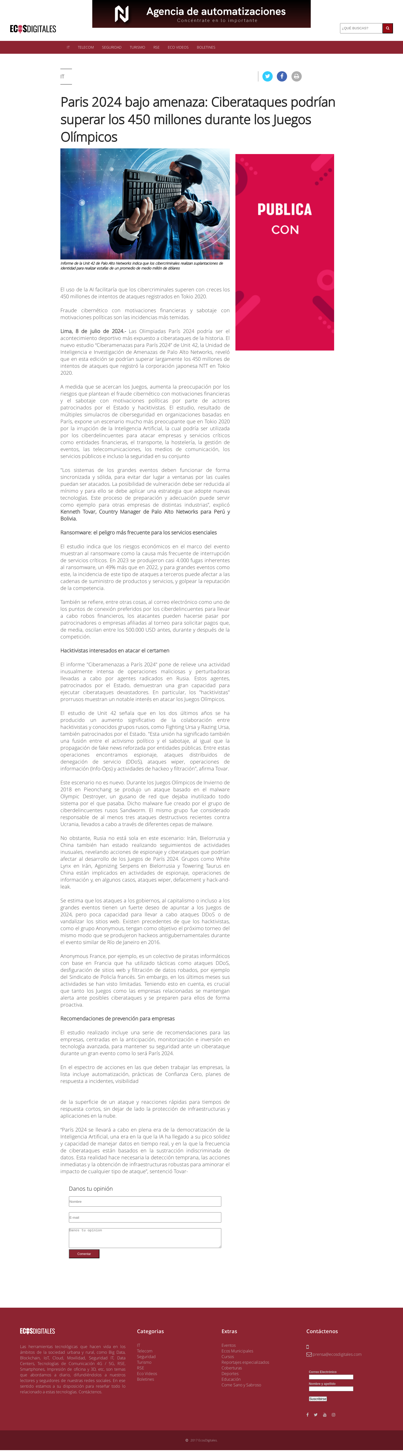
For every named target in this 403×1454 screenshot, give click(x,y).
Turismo (144, 1366)
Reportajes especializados (245, 1366)
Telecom (144, 1355)
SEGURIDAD (112, 47)
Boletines (145, 1383)
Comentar (84, 1258)
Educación (231, 1383)
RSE (156, 47)
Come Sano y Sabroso (241, 1389)
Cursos (228, 1360)
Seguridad (146, 1360)
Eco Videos (147, 1377)
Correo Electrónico (323, 1376)
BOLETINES (206, 47)
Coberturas (232, 1372)
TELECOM (86, 47)
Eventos (229, 1349)
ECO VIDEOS (178, 47)
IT (68, 47)
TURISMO (137, 47)
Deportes (230, 1377)
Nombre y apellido (322, 1387)
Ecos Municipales (237, 1355)
